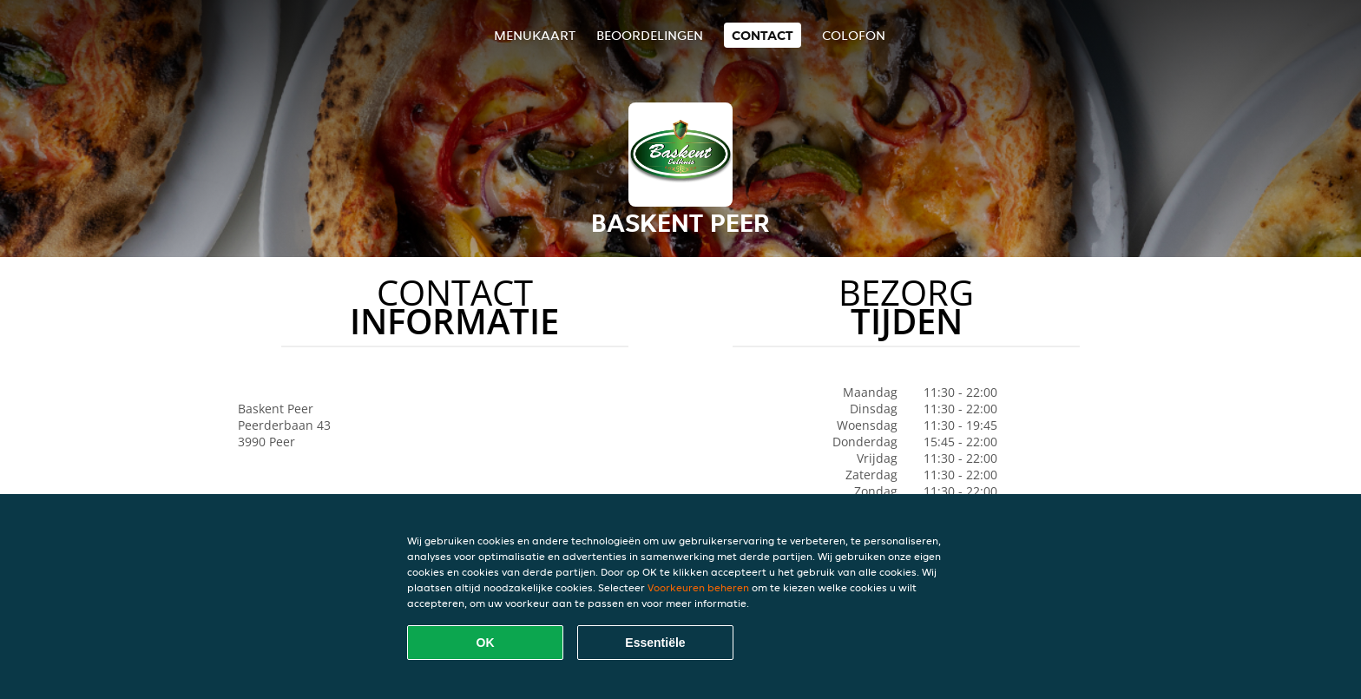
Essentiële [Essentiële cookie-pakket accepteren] (655, 643)
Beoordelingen (649, 35)
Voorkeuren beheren (698, 587)
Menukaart (534, 35)
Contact (762, 35)
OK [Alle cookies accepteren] (486, 643)
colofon (853, 35)
